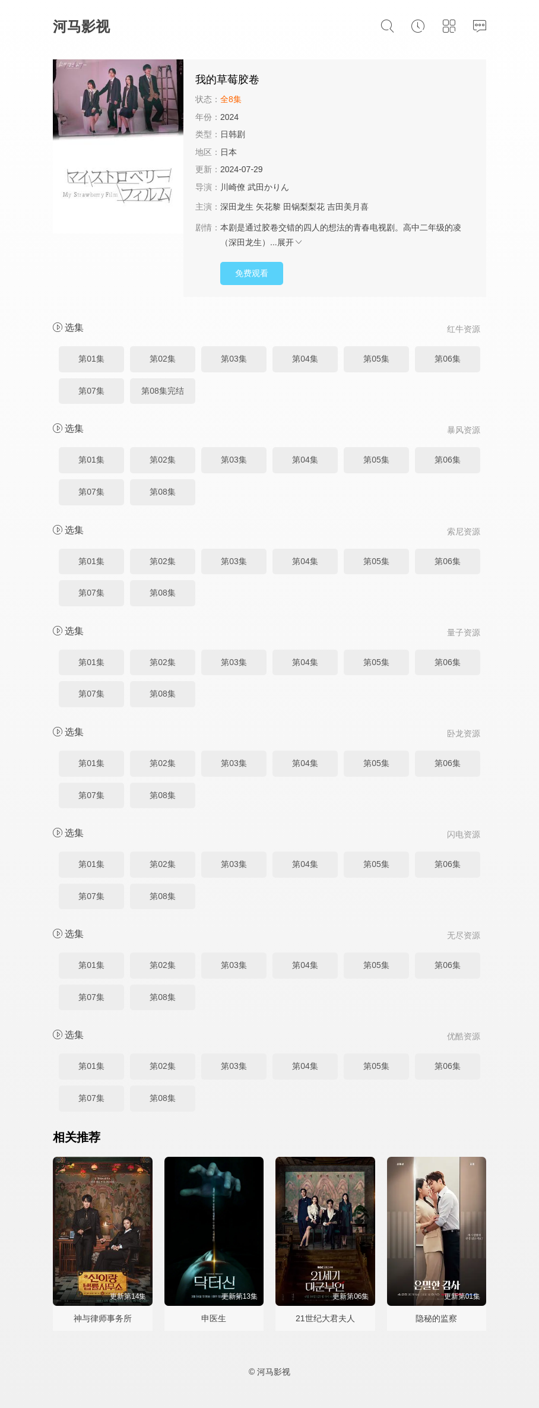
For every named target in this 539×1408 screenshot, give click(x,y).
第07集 (91, 390)
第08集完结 (162, 390)
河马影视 (81, 26)
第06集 (448, 358)
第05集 (376, 358)
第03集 (234, 358)
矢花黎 (268, 206)
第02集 (163, 358)
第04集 (305, 358)
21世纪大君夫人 (325, 1318)
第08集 (163, 491)
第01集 (91, 358)
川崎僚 (232, 187)
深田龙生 (236, 206)
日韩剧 (232, 134)
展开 (290, 242)
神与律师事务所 (103, 1318)
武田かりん (268, 187)
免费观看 (251, 273)
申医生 (213, 1318)
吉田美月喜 (348, 206)
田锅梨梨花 (304, 206)
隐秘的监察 (436, 1318)
